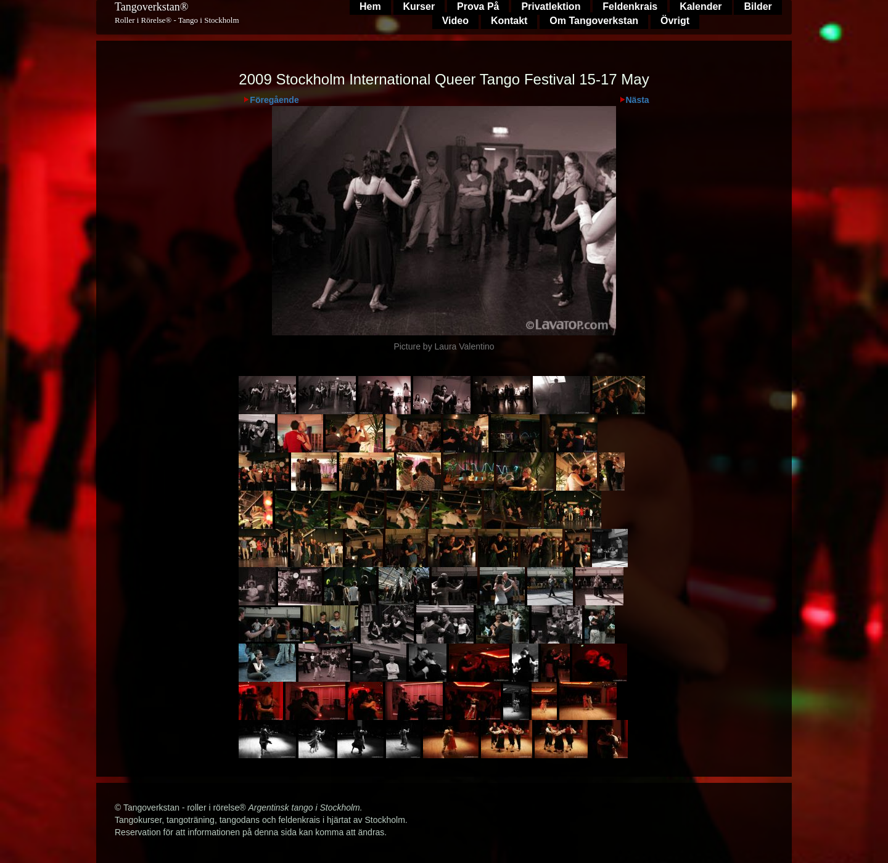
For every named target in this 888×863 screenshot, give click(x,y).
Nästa (637, 100)
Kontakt (509, 20)
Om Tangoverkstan (593, 20)
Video (455, 20)
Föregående (274, 100)
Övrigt (674, 20)
